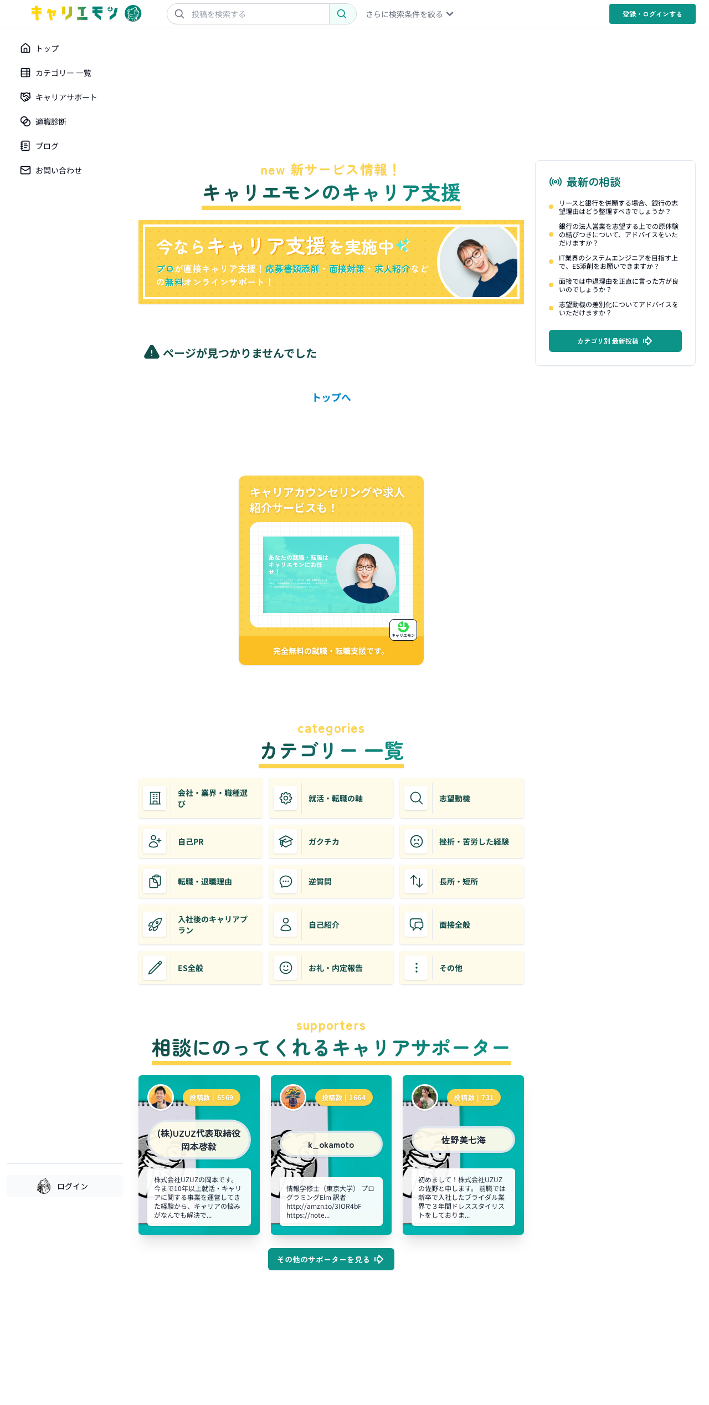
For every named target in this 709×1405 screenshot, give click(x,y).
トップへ (331, 397)
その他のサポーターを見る (331, 1259)
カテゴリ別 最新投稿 (615, 341)
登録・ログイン (652, 13)
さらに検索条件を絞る (410, 13)
